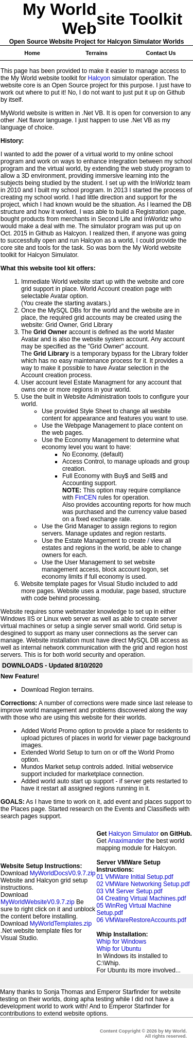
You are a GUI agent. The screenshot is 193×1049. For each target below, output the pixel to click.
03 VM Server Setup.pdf (130, 891)
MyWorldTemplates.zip (61, 923)
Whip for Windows (122, 941)
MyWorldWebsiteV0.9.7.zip (38, 902)
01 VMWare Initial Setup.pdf (135, 876)
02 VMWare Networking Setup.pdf (143, 884)
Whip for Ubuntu (119, 948)
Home (32, 53)
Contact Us (161, 53)
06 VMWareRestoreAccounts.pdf (141, 920)
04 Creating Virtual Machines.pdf (141, 898)
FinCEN (86, 497)
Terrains (96, 53)
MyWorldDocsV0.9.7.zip (63, 873)
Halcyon (99, 78)
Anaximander (126, 840)
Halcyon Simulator (134, 833)
